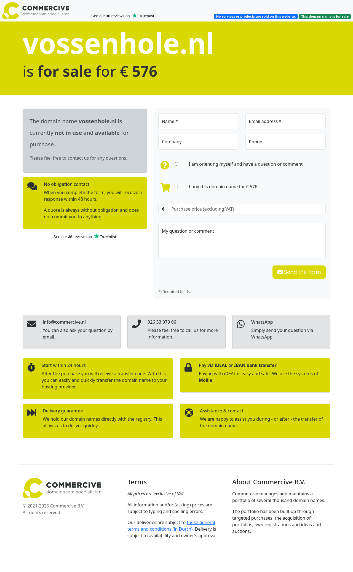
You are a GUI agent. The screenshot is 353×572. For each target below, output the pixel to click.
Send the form (299, 272)
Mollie (205, 380)
